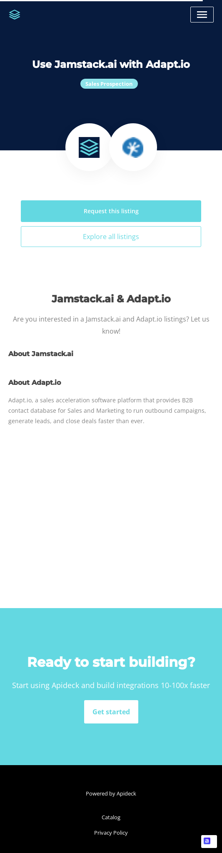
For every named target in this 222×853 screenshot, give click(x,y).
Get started (111, 711)
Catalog (111, 817)
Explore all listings (111, 236)
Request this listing (111, 211)
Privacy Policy (111, 832)
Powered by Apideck (111, 793)
